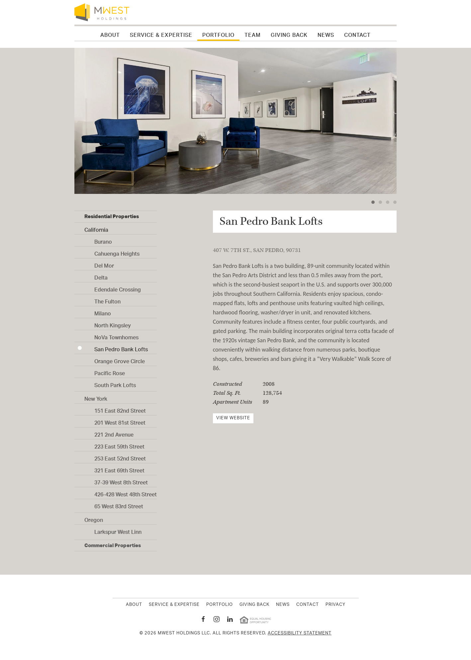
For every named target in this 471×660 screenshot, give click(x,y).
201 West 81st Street (119, 421)
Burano (103, 240)
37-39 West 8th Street (121, 481)
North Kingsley (112, 324)
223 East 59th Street (119, 445)
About (134, 605)
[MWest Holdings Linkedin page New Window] (230, 619)
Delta (101, 276)
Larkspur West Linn (117, 530)
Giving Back (289, 33)
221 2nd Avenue (114, 433)
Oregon (93, 518)
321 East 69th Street (119, 469)
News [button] (326, 33)
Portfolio (218, 33)
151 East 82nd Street (120, 409)
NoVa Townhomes (116, 336)
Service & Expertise (174, 605)
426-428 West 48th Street (125, 493)
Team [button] (252, 33)
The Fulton (107, 300)
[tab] (373, 202)
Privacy (335, 605)
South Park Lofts (115, 383)
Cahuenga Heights (117, 252)
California (96, 228)
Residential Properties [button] (111, 216)
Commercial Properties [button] (112, 545)
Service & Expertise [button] (161, 33)
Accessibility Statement (299, 633)
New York (95, 397)
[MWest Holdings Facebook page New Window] (203, 619)
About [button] (110, 33)
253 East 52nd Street (120, 457)
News (283, 605)
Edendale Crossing (117, 288)
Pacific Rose (109, 371)
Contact (357, 33)
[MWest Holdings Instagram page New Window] (216, 619)
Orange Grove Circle (119, 360)
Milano (102, 312)
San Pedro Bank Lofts (121, 348)
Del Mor (104, 264)
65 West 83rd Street (118, 505)
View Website (233, 418)
